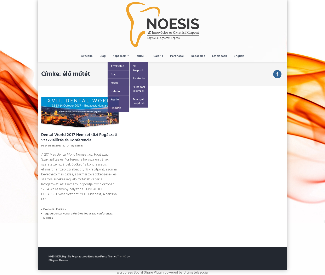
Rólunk (139, 55)
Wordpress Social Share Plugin (141, 272)
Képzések (119, 55)
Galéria (158, 55)
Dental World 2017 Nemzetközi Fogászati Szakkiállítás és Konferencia (79, 138)
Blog (102, 55)
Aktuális (86, 55)
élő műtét (77, 213)
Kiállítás (61, 209)
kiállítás (48, 217)
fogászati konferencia (98, 213)
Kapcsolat (198, 55)
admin (79, 145)
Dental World (61, 213)
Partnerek (177, 55)
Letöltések (219, 55)
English (239, 55)
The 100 (115, 257)
